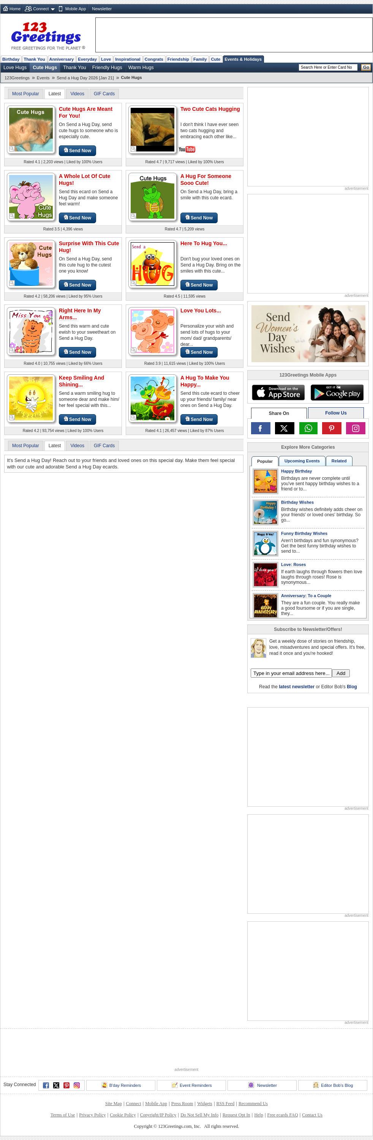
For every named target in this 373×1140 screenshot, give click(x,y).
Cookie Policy (123, 1115)
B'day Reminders (121, 1085)
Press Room (182, 1103)
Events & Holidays (243, 59)
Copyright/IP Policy (158, 1115)
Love (106, 59)
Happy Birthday (296, 471)
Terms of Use (63, 1115)
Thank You (34, 59)
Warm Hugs (141, 67)
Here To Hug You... (203, 243)
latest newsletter (297, 686)
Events (43, 78)
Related (339, 461)
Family (200, 59)
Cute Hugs (45, 67)
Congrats (154, 59)
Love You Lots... (200, 310)
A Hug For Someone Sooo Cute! (205, 179)
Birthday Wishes (297, 502)
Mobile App (75, 8)
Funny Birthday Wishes (304, 533)
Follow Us (336, 413)
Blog (352, 686)
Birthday (10, 59)
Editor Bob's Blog (333, 1085)
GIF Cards (104, 93)
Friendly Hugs (107, 67)
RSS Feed (225, 1103)
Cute (215, 59)
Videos (77, 93)
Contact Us (312, 1115)
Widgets (204, 1103)
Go (366, 67)
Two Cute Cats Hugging (210, 109)
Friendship (178, 59)
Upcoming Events (302, 461)
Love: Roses (293, 564)
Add (341, 673)
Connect (41, 8)
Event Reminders (192, 1085)
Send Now (77, 150)
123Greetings (17, 78)
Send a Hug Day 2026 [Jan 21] (85, 78)
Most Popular (25, 93)
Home (15, 8)
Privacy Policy (92, 1115)
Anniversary (61, 59)
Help (258, 1115)
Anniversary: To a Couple (306, 595)
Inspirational (128, 59)
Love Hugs (15, 67)
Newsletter (102, 8)
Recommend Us (253, 1103)
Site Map (113, 1103)
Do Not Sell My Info (199, 1115)
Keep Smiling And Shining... (81, 381)
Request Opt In (236, 1115)
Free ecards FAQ (282, 1115)
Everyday (87, 59)
